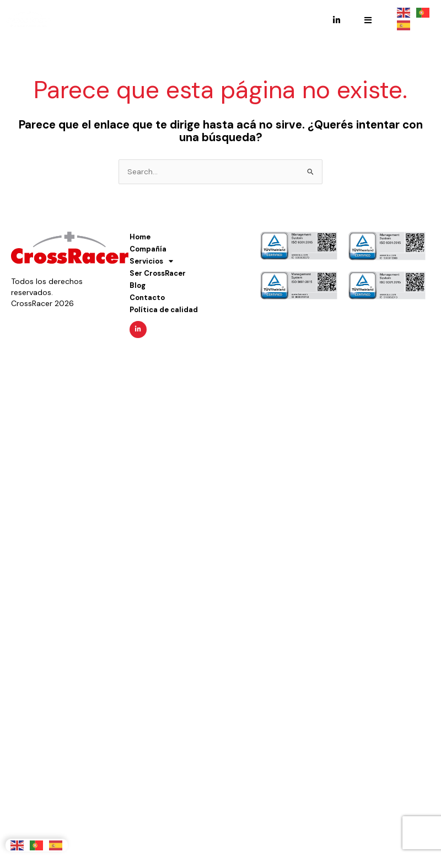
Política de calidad (164, 309)
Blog (138, 285)
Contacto (147, 297)
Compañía (148, 249)
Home (140, 237)
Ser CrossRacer (158, 273)
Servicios (151, 261)
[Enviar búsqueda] (310, 172)
